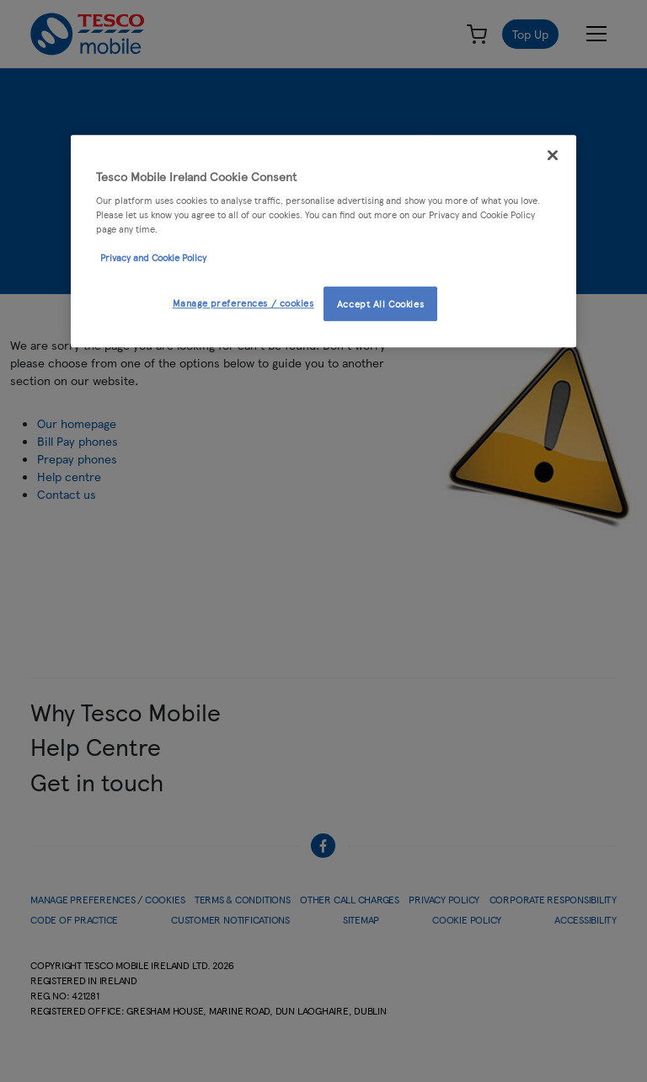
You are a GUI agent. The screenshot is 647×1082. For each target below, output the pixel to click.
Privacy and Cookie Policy (153, 258)
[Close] (552, 155)
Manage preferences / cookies (243, 302)
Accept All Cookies (380, 303)
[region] (323, 241)
